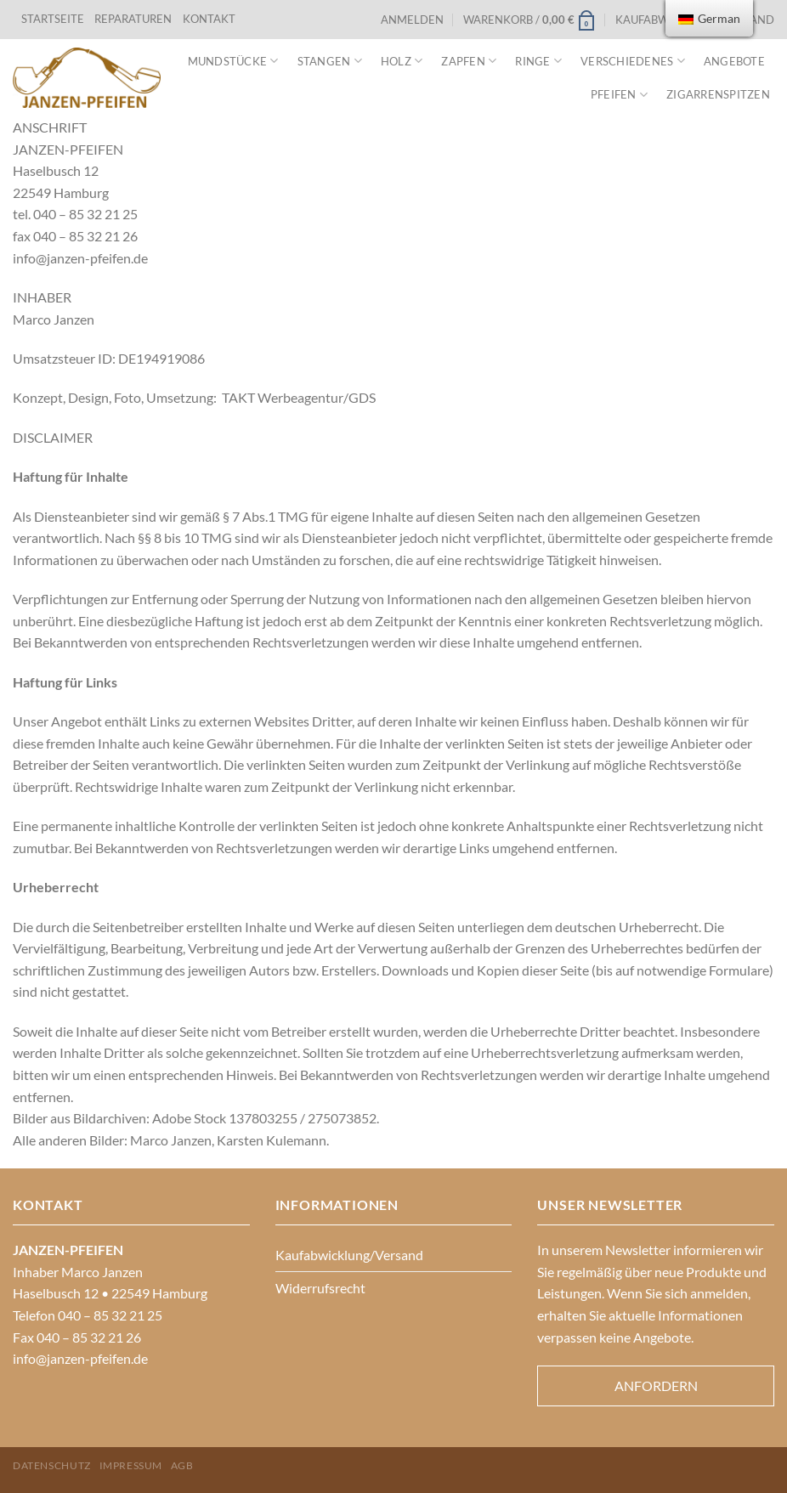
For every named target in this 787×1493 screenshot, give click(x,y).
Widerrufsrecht (320, 1288)
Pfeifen (619, 95)
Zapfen (468, 61)
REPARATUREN (134, 18)
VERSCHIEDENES (632, 61)
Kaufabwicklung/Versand (349, 1255)
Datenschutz (52, 1465)
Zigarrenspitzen (718, 94)
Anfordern (656, 1385)
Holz (401, 61)
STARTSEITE (52, 18)
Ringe (538, 61)
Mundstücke (233, 61)
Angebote (734, 61)
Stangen (329, 61)
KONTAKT (209, 18)
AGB (182, 1465)
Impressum (131, 1465)
